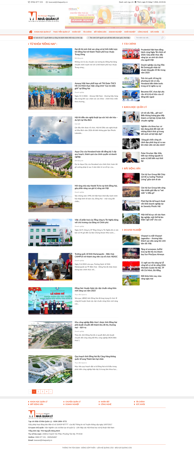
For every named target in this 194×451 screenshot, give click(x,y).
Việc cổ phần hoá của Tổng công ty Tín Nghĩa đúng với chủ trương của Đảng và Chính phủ (96, 221)
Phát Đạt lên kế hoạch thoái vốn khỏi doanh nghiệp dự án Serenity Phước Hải (153, 203)
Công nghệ (105, 404)
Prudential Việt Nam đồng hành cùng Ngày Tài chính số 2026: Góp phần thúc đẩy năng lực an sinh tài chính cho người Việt (153, 55)
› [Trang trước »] (50, 392)
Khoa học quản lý (135, 107)
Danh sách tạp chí (126, 2)
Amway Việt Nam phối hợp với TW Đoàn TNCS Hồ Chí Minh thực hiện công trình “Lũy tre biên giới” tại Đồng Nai (95, 86)
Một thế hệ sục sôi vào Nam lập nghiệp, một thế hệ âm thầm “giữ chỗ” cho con (153, 217)
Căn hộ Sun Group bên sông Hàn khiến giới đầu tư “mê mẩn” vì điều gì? (153, 190)
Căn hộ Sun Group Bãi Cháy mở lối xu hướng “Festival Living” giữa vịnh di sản (153, 177)
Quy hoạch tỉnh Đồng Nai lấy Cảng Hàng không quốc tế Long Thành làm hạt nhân (95, 358)
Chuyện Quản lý (73, 402)
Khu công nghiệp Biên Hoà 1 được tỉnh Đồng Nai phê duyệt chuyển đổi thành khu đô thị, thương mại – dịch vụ (96, 325)
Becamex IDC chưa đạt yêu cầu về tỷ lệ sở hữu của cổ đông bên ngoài (152, 94)
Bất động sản (79, 58)
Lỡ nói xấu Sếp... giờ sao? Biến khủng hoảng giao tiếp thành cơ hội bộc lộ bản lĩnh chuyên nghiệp (153, 117)
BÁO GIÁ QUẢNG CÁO (123, 448)
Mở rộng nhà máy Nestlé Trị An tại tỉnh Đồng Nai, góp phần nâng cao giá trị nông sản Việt (96, 187)
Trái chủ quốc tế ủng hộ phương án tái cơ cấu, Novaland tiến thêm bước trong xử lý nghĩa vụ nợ (152, 82)
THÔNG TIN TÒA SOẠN (71, 448)
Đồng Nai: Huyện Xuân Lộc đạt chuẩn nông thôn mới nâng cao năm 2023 (95, 289)
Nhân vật (104, 402)
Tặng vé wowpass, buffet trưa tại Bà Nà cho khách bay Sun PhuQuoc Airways (152, 251)
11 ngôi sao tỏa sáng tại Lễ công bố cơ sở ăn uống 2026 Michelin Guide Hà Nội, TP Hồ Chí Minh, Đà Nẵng (153, 266)
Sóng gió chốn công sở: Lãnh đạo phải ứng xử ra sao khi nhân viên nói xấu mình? (153, 142)
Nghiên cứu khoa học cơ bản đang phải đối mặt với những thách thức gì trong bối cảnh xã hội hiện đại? (152, 130)
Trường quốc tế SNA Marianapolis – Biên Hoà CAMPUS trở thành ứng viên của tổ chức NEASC (96, 255)
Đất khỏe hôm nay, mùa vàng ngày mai (151, 277)
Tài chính (130, 44)
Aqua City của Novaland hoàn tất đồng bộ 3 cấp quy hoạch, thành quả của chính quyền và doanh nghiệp (96, 154)
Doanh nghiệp (79, 92)
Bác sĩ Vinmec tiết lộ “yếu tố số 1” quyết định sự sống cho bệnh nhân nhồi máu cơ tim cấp (55, 38)
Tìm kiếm (162, 38)
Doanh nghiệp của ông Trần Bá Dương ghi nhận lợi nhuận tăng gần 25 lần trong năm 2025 (153, 69)
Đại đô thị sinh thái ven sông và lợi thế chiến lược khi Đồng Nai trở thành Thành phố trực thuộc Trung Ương (96, 51)
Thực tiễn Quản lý (81, 294)
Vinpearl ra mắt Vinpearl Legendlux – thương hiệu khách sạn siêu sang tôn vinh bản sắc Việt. (153, 240)
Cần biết (77, 124)
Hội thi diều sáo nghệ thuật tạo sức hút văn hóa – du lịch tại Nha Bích (96, 119)
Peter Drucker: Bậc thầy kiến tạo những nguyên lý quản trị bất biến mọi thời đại (152, 157)
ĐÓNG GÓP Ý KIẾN (88, 448)
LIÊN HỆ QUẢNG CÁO (105, 448)
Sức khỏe (140, 404)
